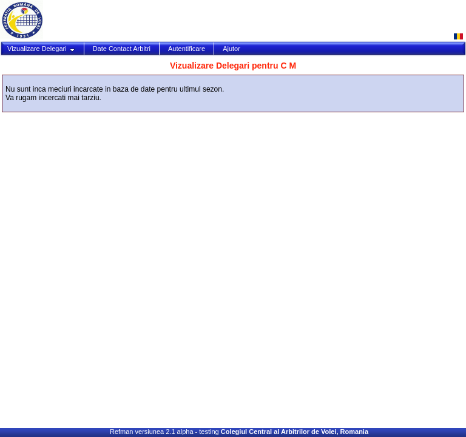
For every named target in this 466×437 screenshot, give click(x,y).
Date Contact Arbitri (121, 48)
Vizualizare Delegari (41, 48)
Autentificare (186, 48)
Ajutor (231, 48)
